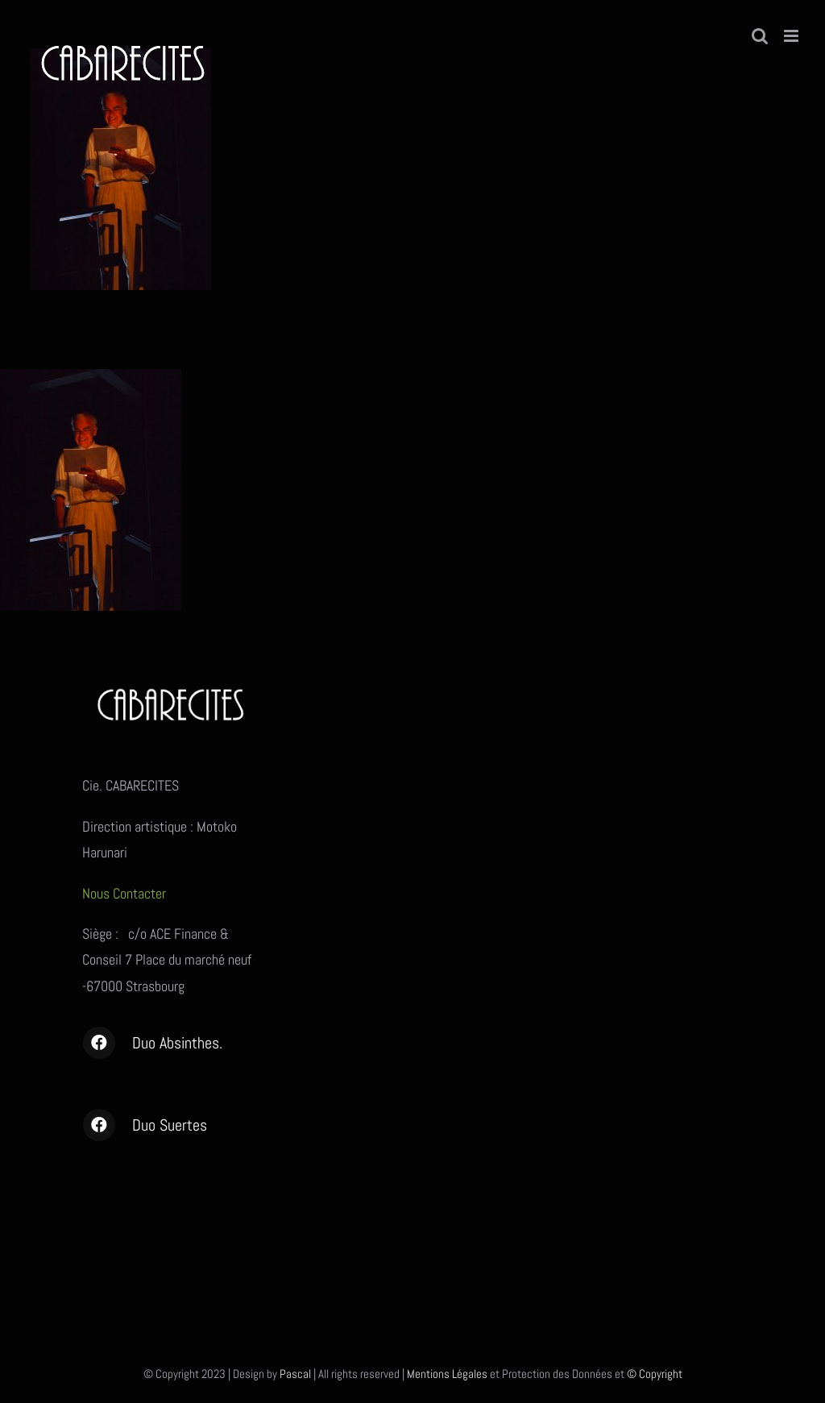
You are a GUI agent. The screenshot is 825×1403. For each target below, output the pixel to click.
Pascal (295, 1373)
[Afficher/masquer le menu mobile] (792, 35)
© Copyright (654, 1373)
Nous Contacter (125, 893)
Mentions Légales (447, 1373)
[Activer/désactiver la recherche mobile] (760, 35)
